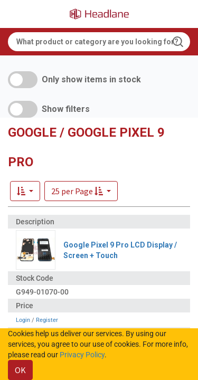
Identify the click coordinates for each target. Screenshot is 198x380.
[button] (81, 191)
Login (23, 320)
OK (20, 370)
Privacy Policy (82, 354)
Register (47, 320)
